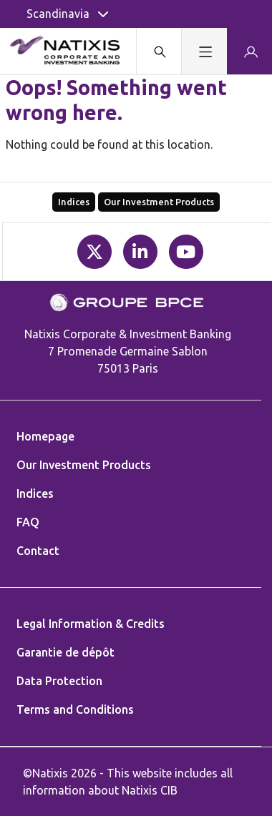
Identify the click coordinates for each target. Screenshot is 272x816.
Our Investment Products (159, 202)
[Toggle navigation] (203, 51)
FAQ (27, 522)
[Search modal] (158, 51)
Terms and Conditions (75, 709)
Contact (37, 550)
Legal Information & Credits (90, 623)
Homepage (45, 436)
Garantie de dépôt (65, 652)
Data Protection (59, 680)
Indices (73, 202)
